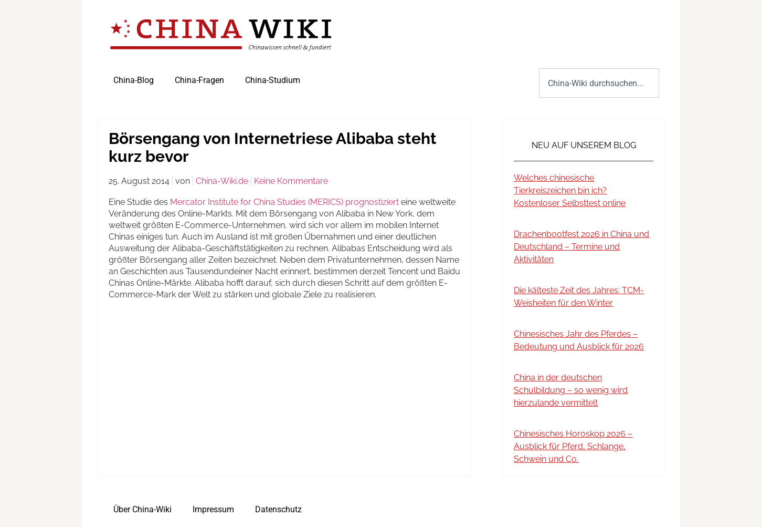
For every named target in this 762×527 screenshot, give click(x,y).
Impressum (213, 509)
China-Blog (133, 80)
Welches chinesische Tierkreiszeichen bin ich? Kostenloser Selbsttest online (570, 190)
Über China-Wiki (142, 509)
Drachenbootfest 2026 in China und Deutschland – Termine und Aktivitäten (581, 246)
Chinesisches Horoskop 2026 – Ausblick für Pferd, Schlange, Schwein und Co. (573, 446)
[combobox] (599, 83)
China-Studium (272, 80)
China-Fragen (199, 80)
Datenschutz (278, 509)
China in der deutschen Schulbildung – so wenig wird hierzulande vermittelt (571, 390)
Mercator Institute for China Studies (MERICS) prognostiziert (284, 202)
